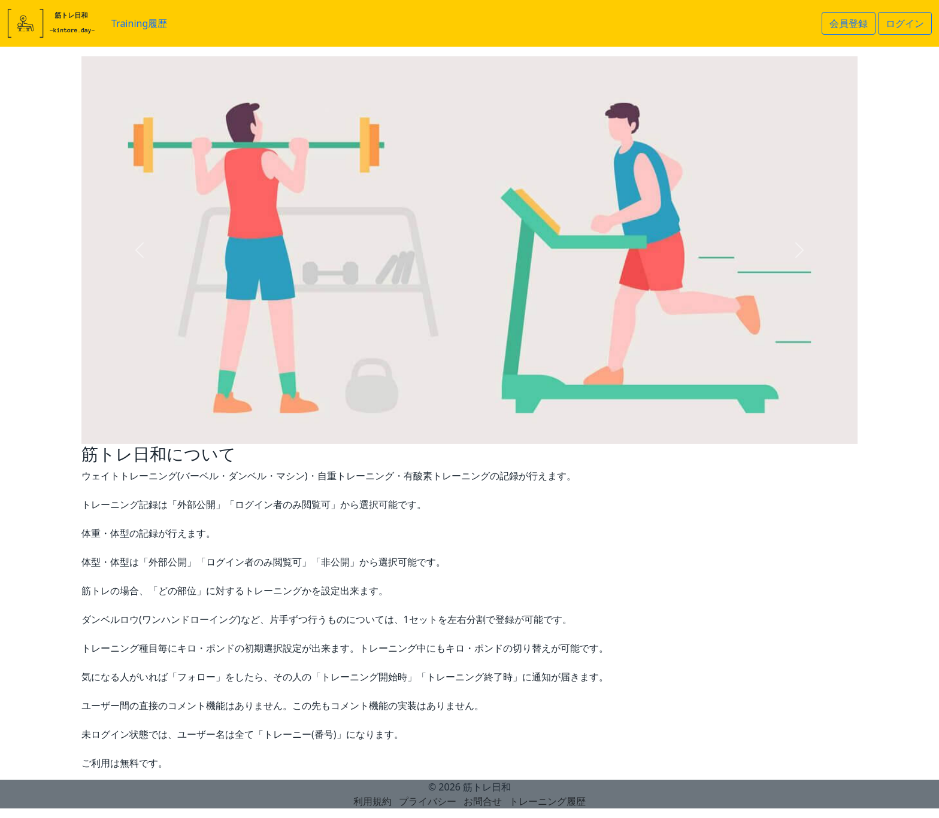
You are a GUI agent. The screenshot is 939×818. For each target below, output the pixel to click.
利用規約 (372, 801)
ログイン (905, 23)
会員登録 (848, 23)
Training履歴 (139, 23)
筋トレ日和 (487, 786)
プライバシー (427, 801)
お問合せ (483, 801)
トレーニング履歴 (547, 801)
